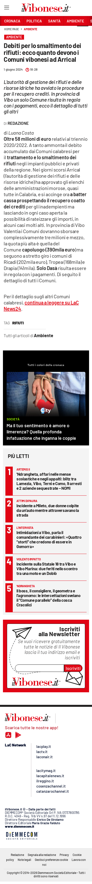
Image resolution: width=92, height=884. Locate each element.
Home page (11, 29)
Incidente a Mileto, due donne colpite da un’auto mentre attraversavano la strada (47, 510)
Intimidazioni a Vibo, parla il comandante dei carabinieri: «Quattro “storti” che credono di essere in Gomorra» (48, 539)
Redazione (17, 854)
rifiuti (18, 323)
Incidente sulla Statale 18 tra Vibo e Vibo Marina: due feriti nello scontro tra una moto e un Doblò (47, 568)
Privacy (64, 854)
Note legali (24, 859)
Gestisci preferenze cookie (51, 859)
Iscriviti (73, 668)
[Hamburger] (6, 8)
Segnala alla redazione (42, 854)
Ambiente (30, 29)
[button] (82, 32)
